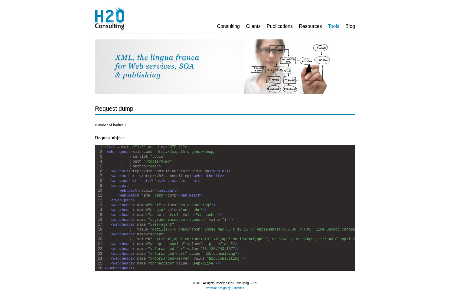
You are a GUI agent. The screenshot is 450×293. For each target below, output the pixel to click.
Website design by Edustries (225, 288)
